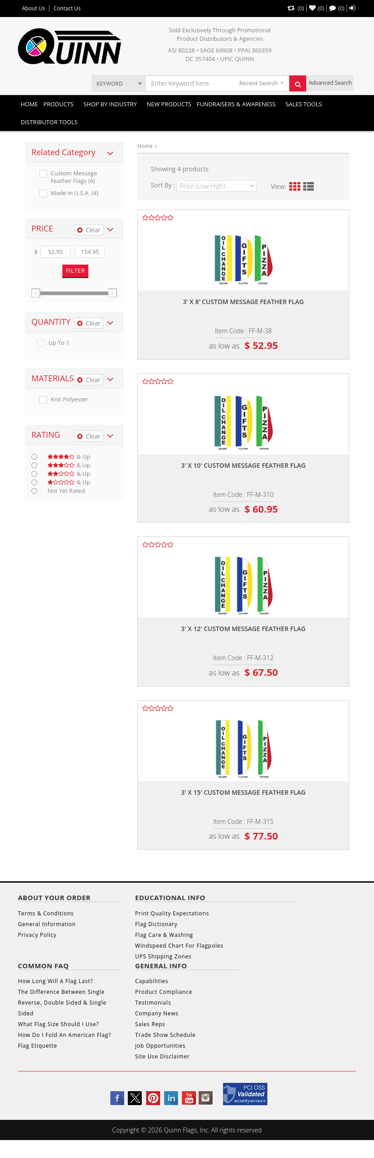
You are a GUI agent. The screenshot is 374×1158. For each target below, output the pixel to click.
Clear (89, 230)
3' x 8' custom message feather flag (243, 301)
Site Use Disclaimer (162, 1056)
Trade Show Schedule (165, 1035)
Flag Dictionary (156, 924)
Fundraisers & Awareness (236, 104)
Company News (156, 1013)
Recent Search (258, 83)
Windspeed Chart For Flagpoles (179, 945)
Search (300, 86)
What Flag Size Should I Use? (58, 1024)
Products (58, 104)
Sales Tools (304, 104)
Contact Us (67, 8)
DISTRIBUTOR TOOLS (49, 122)
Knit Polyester (69, 399)
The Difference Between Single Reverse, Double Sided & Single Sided (62, 1002)
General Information (47, 924)
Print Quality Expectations (172, 913)
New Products (169, 104)
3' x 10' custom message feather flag (243, 465)
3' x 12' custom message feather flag (243, 628)
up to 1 (59, 343)
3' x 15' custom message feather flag (243, 792)
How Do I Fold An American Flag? (64, 1035)
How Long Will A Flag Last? (55, 981)
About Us (33, 8)
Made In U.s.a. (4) (74, 193)
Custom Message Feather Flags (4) (74, 177)
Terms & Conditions (46, 913)
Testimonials (153, 1002)
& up (69, 457)
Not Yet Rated (66, 491)
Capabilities (151, 981)
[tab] (74, 152)
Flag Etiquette (37, 1045)
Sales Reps (150, 1024)
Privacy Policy (37, 935)
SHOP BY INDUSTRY (110, 104)
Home (29, 104)
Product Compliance (163, 992)
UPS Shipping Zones (163, 956)
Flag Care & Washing (164, 935)
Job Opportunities (160, 1045)
